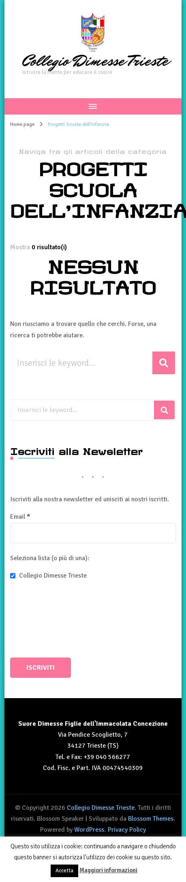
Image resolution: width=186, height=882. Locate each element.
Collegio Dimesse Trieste (95, 61)
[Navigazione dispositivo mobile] (92, 106)
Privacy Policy (127, 830)
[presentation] (43, 620)
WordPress (89, 830)
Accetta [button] (64, 870)
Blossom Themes (150, 819)
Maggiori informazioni (108, 870)
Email (20, 517)
